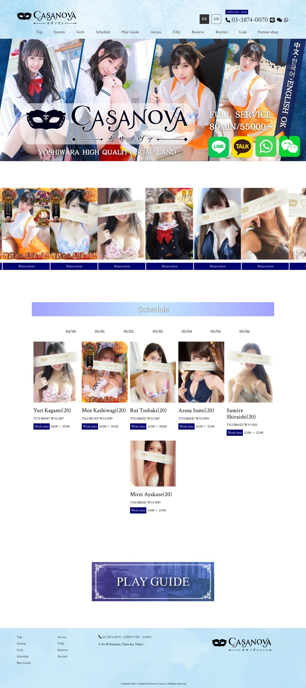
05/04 (187, 331)
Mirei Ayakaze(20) (151, 494)
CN (216, 19)
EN (204, 19)
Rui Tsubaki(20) (148, 410)
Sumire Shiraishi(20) (241, 413)
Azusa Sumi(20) (196, 410)
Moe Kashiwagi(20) (104, 410)
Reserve (198, 32)
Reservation (28, 266)
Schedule (103, 32)
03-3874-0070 (250, 19)
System (59, 32)
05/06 (245, 331)
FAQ (176, 32)
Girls (80, 32)
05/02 (129, 331)
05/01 (100, 331)
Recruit (222, 32)
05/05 (216, 331)
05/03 (158, 331)
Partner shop (268, 32)
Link (242, 32)
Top (39, 32)
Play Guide (130, 32)
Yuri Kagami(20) (52, 410)
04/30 (71, 331)
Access (156, 32)
